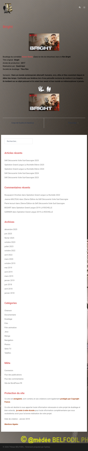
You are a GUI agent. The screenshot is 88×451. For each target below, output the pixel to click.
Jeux (6, 332)
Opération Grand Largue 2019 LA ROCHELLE (34, 208)
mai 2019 (8, 268)
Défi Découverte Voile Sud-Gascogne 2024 (21, 173)
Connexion (8, 370)
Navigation (8, 340)
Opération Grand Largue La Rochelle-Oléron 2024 (24, 169)
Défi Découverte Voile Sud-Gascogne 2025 (21, 160)
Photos (7, 344)
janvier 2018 (9, 293)
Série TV (7, 349)
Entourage (72, 123)
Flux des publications (13, 375)
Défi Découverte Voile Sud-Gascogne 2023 (21, 177)
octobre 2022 (9, 250)
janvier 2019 (9, 280)
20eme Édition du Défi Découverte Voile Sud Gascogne (46, 199)
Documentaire (10, 315)
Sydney (47, 447)
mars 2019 (8, 276)
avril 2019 (8, 272)
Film (6, 323)
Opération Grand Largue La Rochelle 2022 (43, 195)
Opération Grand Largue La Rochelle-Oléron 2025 (24, 165)
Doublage (8, 319)
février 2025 (9, 238)
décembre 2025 (10, 229)
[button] (80, 7)
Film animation (10, 327)
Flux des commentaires (13, 379)
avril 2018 (8, 289)
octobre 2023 (9, 242)
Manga (7, 336)
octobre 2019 (9, 263)
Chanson (8, 310)
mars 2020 (8, 259)
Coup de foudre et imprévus (22, 123)
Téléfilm (7, 353)
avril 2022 (8, 255)
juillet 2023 (8, 246)
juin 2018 (8, 284)
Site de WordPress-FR (13, 383)
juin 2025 (8, 234)
